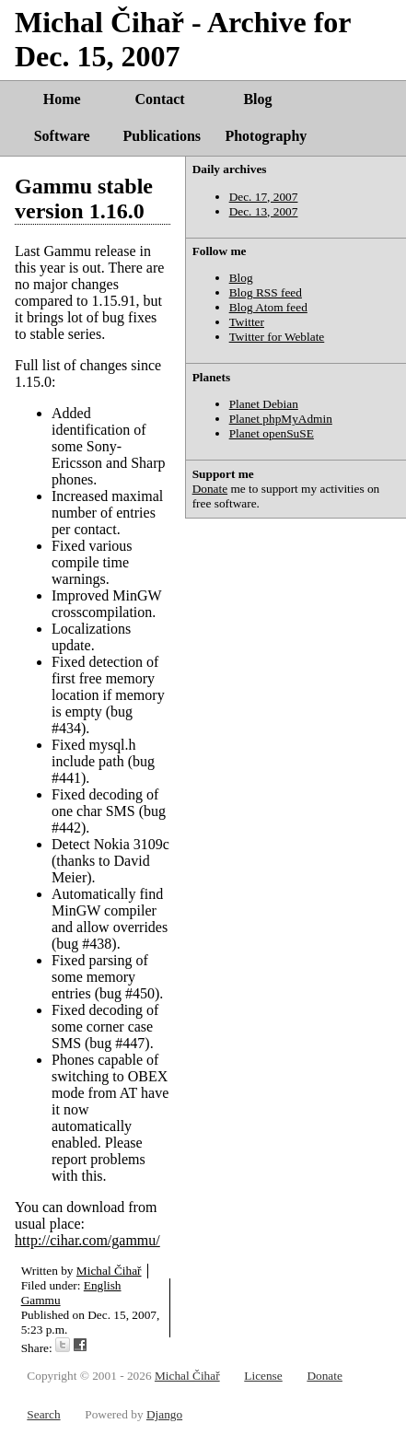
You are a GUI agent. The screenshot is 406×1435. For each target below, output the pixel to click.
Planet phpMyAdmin (280, 419)
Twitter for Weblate (277, 337)
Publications (162, 136)
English (103, 1285)
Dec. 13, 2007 (263, 211)
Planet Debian (263, 404)
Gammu (41, 1300)
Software (62, 136)
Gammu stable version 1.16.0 (84, 198)
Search (43, 1414)
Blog (257, 99)
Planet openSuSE (271, 433)
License (263, 1375)
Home (62, 99)
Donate (210, 489)
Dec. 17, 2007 (263, 197)
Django (164, 1414)
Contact (159, 99)
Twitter (246, 322)
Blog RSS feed (265, 292)
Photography (266, 136)
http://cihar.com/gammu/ (87, 1240)
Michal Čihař (109, 1271)
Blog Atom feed (268, 307)
